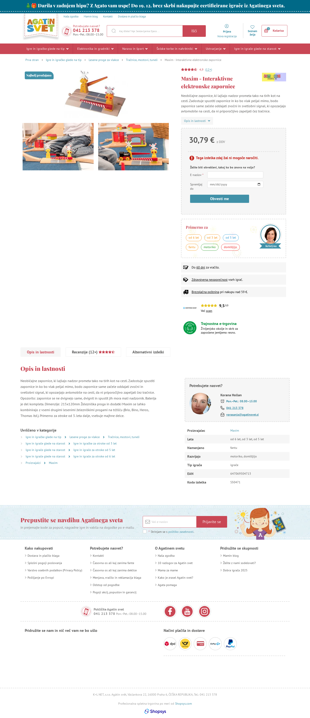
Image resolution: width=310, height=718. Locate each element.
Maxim (53, 463)
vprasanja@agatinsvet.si (242, 415)
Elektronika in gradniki (95, 49)
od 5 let (231, 237)
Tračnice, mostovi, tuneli (142, 60)
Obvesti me (219, 198)
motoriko (210, 247)
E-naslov (197, 175)
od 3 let (212, 237)
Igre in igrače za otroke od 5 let (94, 450)
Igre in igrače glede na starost (257, 49)
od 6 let (194, 237)
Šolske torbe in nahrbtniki (177, 49)
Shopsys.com (183, 704)
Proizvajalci (34, 463)
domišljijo (230, 247)
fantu (192, 247)
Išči (194, 30)
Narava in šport (135, 49)
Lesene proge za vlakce (104, 60)
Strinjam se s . (171, 532)
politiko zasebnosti (181, 532)
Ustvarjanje (215, 49)
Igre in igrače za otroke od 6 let (94, 456)
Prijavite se (212, 521)
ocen (209, 311)
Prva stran (32, 60)
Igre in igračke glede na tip (47, 49)
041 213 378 (86, 30)
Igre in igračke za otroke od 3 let (95, 443)
